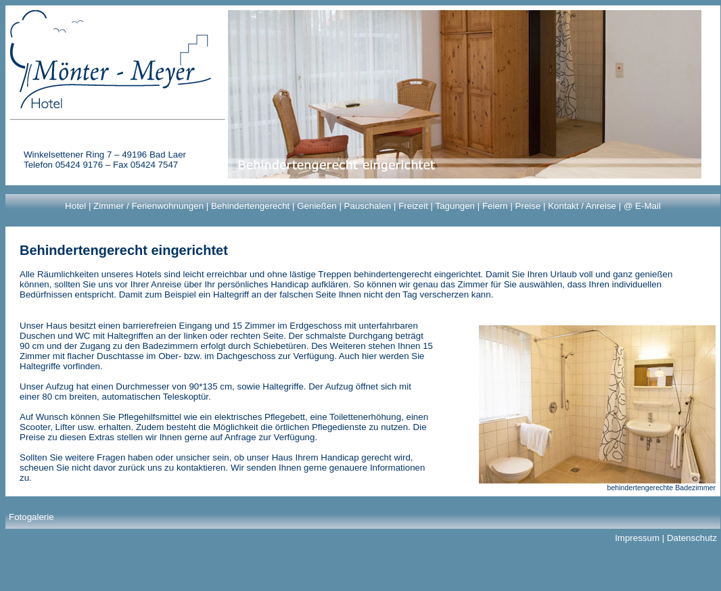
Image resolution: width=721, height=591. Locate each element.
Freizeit (413, 206)
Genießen (317, 206)
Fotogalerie (31, 517)
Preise (528, 206)
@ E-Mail (642, 206)
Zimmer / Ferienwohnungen (148, 206)
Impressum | (641, 538)
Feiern (495, 206)
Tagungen (455, 206)
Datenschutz (692, 538)
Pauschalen (368, 206)
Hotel (75, 206)
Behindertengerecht (250, 206)
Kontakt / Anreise (582, 206)
